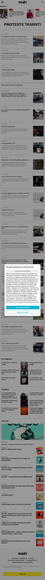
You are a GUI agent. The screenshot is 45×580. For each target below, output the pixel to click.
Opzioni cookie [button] (23, 312)
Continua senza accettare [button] (22, 271)
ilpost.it (31, 297)
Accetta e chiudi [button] (22, 307)
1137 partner (23, 295)
